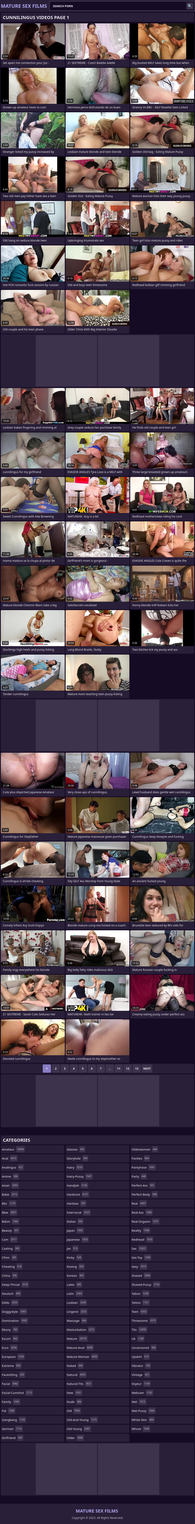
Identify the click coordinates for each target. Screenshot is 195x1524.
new (74, 1393)
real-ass (142, 1212)
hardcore (78, 1194)
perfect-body (145, 1194)
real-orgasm (145, 1221)
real (139, 1203)
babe (10, 1194)
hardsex (76, 1203)
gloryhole (77, 1158)
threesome (144, 1320)
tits (139, 1330)
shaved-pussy (146, 1284)
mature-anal (80, 1348)
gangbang (14, 1420)
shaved (141, 1275)
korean (76, 1275)
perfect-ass (143, 1185)
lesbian (77, 1302)
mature (77, 1339)
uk (138, 1339)
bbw (9, 1212)
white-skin (143, 1420)
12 (127, 1068)
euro (10, 1348)
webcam (142, 1393)
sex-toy (141, 1257)
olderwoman (145, 1149)
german (12, 1429)
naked (75, 1366)
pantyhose (144, 1167)
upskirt (141, 1357)
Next (147, 1068)
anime (10, 1176)
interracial (78, 1212)
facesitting (13, 1375)
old (74, 1411)
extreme (11, 1366)
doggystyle (14, 1311)
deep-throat (15, 1284)
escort (10, 1339)
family (11, 1402)
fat (8, 1411)
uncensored (144, 1348)
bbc (9, 1203)
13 (136, 1068)
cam (9, 1239)
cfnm (9, 1257)
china (10, 1275)
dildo (10, 1302)
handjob (77, 1185)
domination (15, 1320)
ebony (10, 1330)
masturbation (81, 1330)
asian (10, 1185)
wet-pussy (144, 1411)
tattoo (141, 1302)
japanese (78, 1239)
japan (75, 1230)
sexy (139, 1266)
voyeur (141, 1384)
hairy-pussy (80, 1176)
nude (74, 1402)
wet (139, 1402)
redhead (143, 1239)
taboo (140, 1293)
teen (140, 1311)
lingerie (77, 1311)
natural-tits (79, 1384)
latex (74, 1284)
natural (76, 1375)
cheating (12, 1266)
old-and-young (82, 1420)
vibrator (141, 1366)
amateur (13, 1149)
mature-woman (82, 1357)
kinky (74, 1257)
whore (141, 1429)
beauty (10, 1230)
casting (11, 1248)
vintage (141, 1375)
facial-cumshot (17, 1393)
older (75, 1438)
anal (9, 1158)
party (139, 1176)
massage (77, 1320)
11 (118, 1068)
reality (141, 1230)
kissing (75, 1266)
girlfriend (12, 1438)
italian (75, 1221)
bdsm (10, 1221)
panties (141, 1158)
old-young (79, 1429)
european (13, 1357)
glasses (76, 1149)
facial (10, 1384)
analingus (13, 1167)
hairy (75, 1167)
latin (75, 1293)
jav (72, 1248)
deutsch (11, 1293)
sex (139, 1248)
